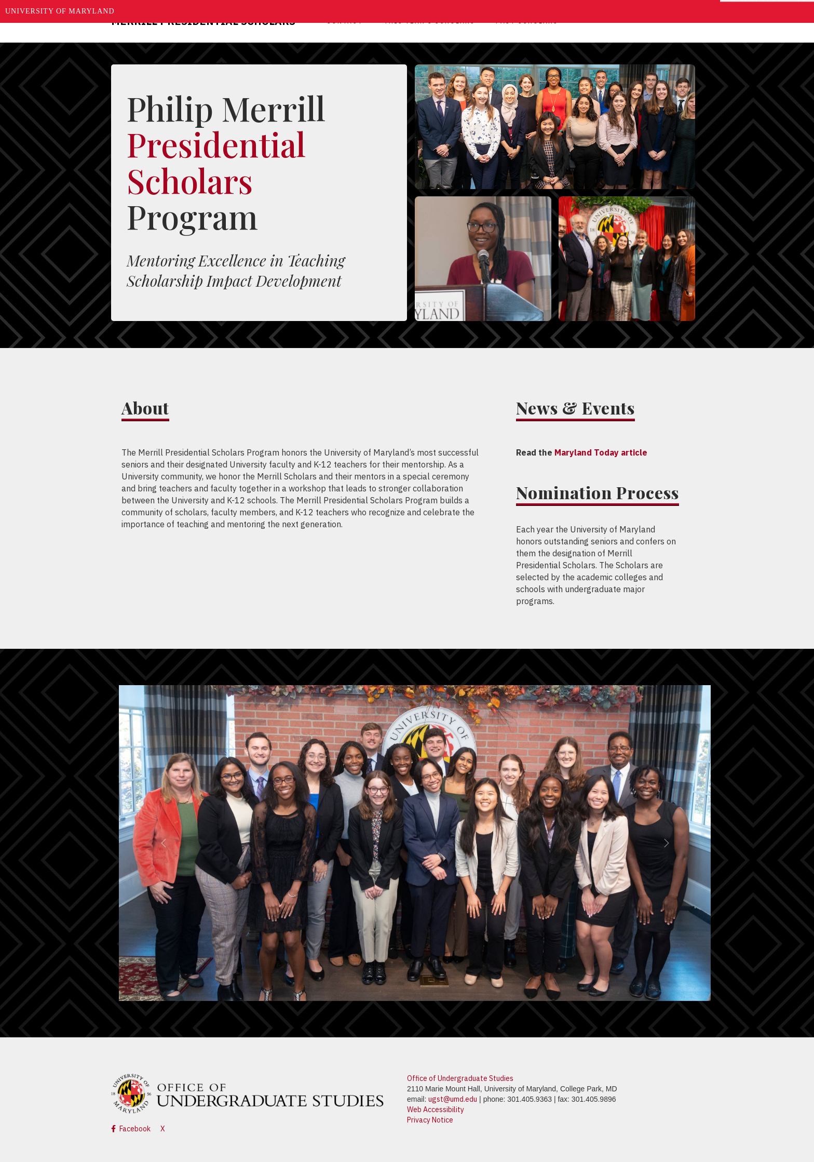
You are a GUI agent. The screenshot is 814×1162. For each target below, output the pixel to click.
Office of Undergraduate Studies (460, 1078)
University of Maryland (60, 11)
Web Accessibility (435, 1109)
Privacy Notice (430, 1120)
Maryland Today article (600, 452)
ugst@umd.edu (452, 1099)
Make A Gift (754, 11)
